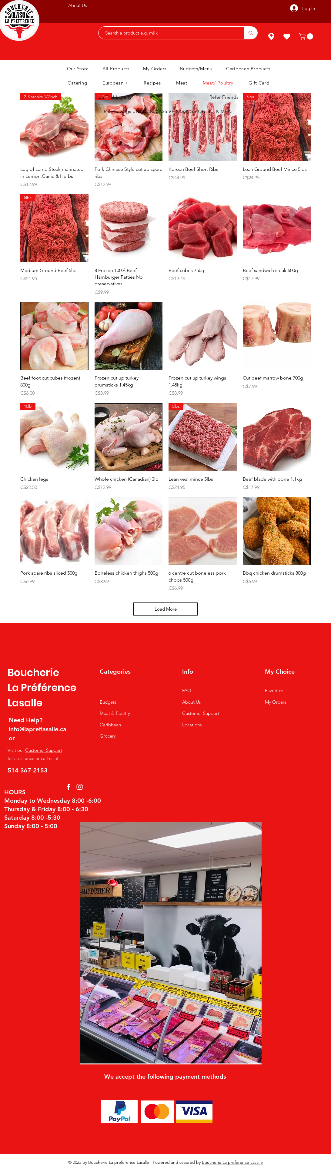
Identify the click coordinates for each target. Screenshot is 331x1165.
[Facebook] (68, 787)
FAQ (186, 690)
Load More (166, 609)
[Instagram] (79, 787)
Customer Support (43, 750)
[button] (307, 36)
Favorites (274, 690)
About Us (191, 702)
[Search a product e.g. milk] (168, 33)
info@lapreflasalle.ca (37, 729)
